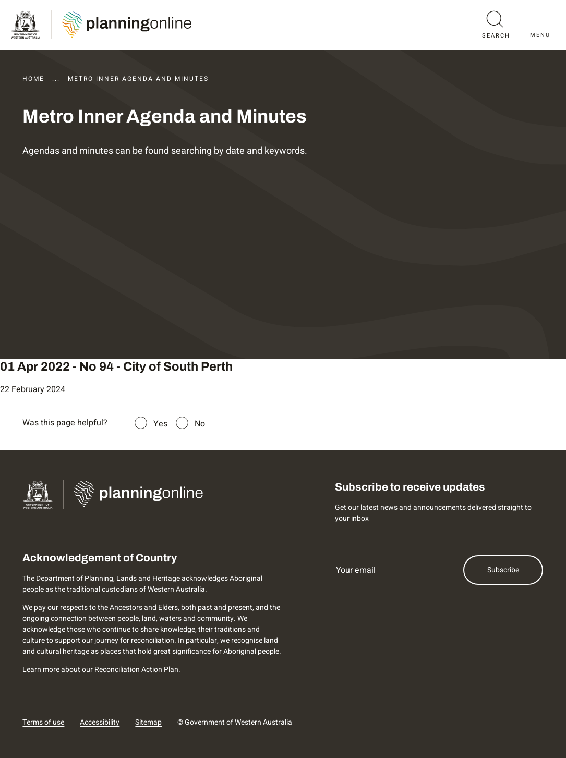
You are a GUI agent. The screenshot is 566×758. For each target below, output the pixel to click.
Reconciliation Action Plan (136, 669)
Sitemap (148, 722)
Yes (160, 424)
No (200, 424)
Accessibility (99, 722)
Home (33, 78)
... (56, 78)
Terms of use (43, 722)
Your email (356, 570)
